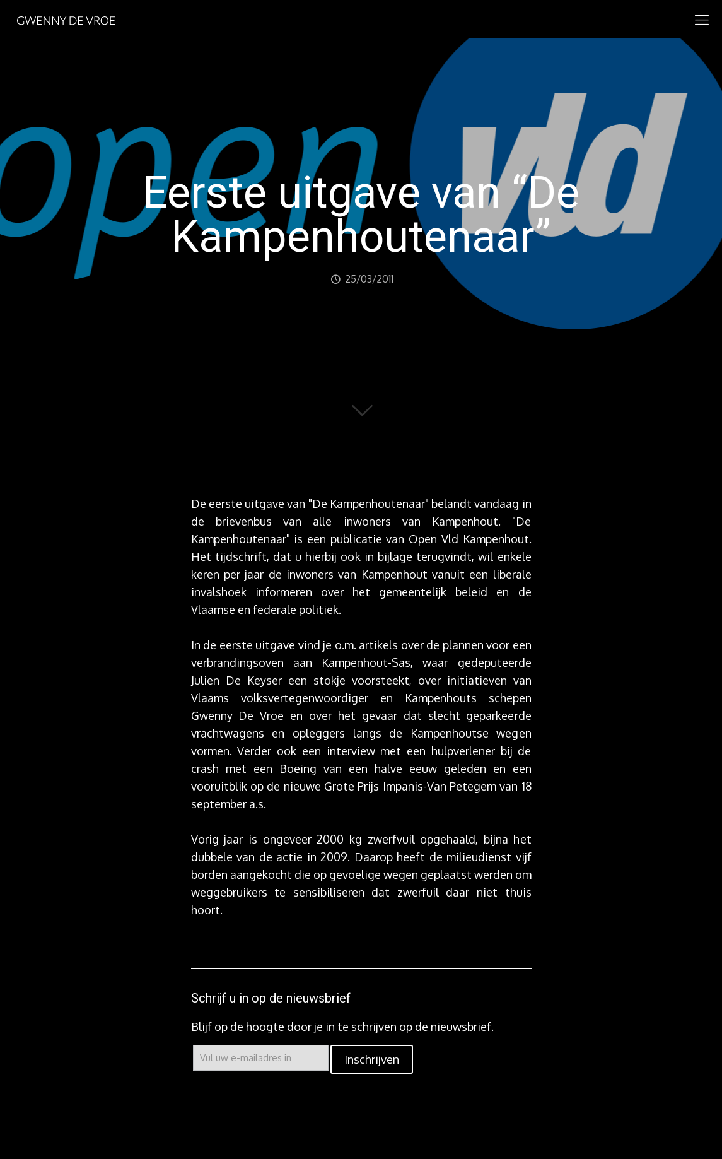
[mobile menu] (702, 19)
